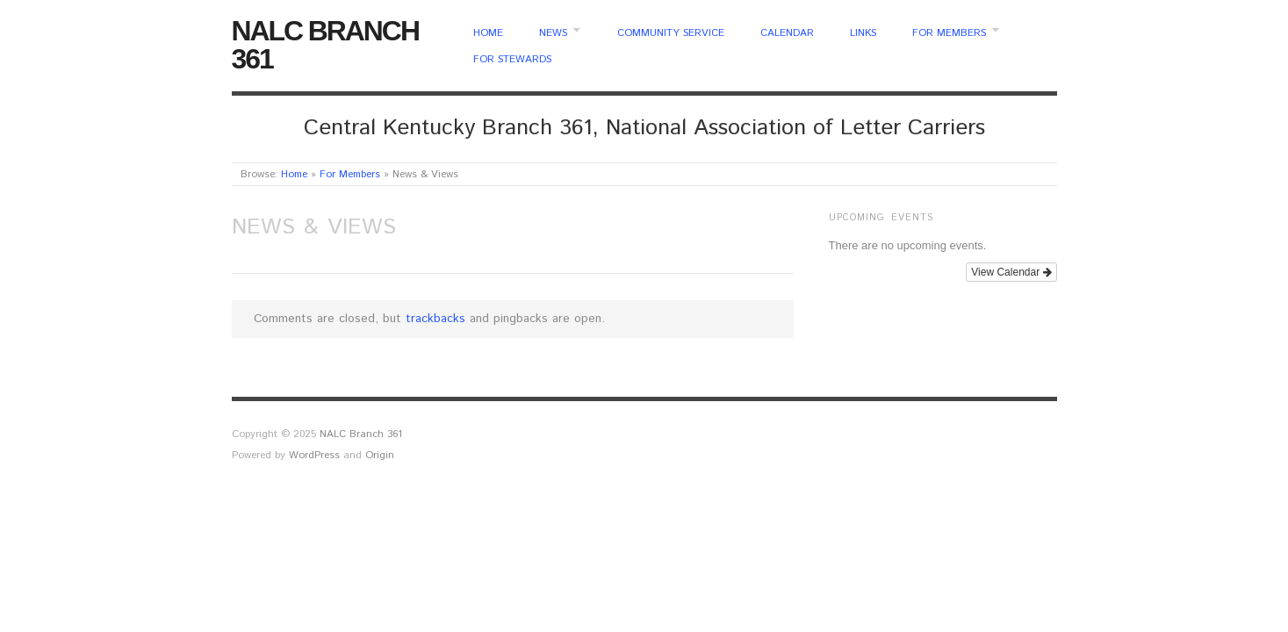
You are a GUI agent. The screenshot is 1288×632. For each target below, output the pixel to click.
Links (863, 33)
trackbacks (435, 318)
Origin (379, 455)
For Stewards (512, 60)
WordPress (314, 455)
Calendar (787, 33)
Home (488, 33)
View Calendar (1011, 272)
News (553, 33)
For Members (949, 33)
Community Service (670, 33)
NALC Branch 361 (325, 45)
